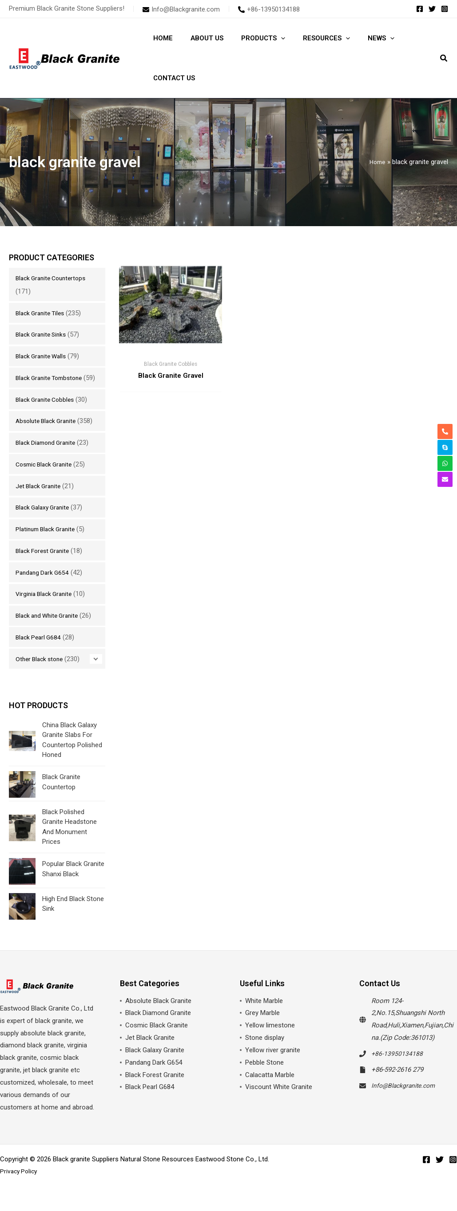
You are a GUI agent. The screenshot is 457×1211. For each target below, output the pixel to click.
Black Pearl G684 (40, 650)
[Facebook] (419, 8)
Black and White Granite (50, 629)
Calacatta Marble (269, 1088)
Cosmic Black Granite (47, 478)
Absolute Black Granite (49, 434)
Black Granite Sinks (43, 334)
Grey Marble (262, 1027)
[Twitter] (432, 8)
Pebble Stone (264, 1076)
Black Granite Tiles (42, 313)
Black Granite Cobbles (47, 413)
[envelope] (181, 9)
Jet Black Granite (40, 499)
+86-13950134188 (397, 1067)
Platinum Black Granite (48, 542)
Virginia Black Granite (46, 607)
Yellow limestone (270, 1039)
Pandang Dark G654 (44, 586)
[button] (270, 38)
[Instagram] (444, 8)
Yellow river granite (272, 1064)
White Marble (264, 1014)
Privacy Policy (20, 1185)
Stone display (264, 1051)
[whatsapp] (445, 463)
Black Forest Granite (45, 564)
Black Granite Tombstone (52, 378)
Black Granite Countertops (54, 278)
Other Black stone (42, 672)
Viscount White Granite (278, 1101)
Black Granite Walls (43, 356)
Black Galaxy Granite (45, 521)
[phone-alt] (269, 9)
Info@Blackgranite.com (406, 1099)
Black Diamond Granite (48, 456)
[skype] (445, 447)
